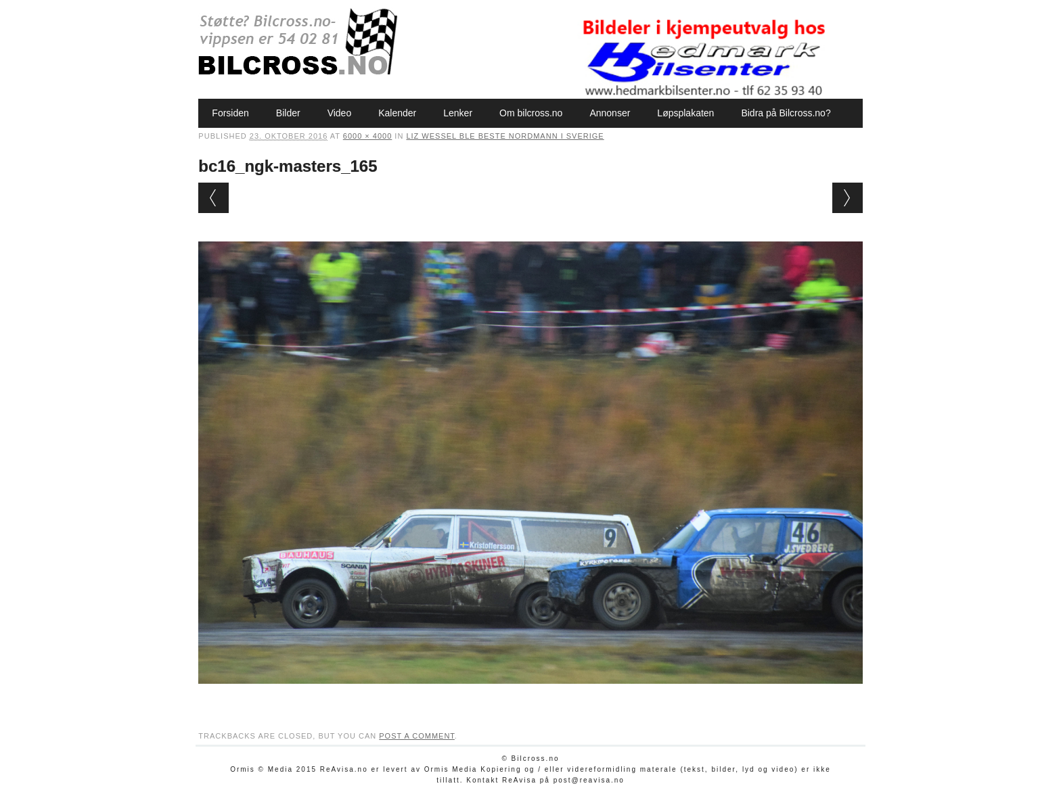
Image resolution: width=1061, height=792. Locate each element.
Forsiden (230, 113)
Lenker (457, 113)
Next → (847, 198)
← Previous (213, 198)
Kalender (397, 113)
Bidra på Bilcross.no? (785, 113)
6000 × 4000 (367, 136)
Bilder (288, 113)
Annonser (609, 113)
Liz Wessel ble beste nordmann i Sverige (505, 136)
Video (340, 113)
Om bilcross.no (530, 113)
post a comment (417, 736)
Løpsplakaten (685, 113)
